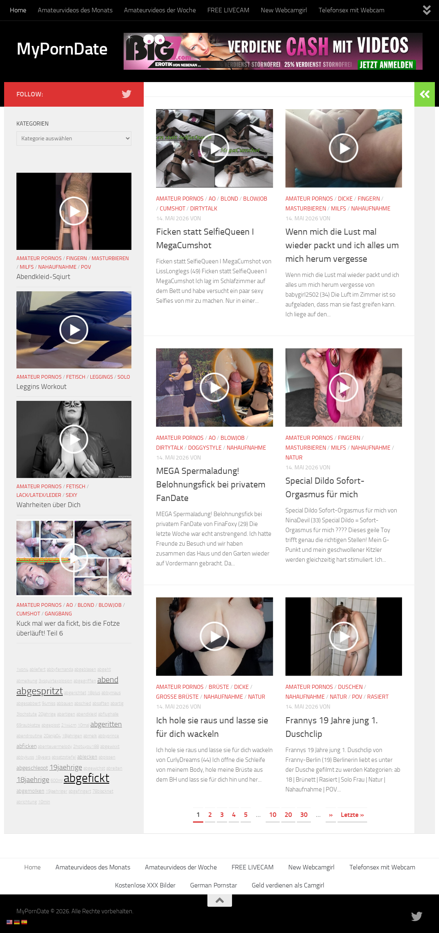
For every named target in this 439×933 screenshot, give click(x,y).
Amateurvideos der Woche (160, 10)
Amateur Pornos (180, 198)
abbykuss (25, 757)
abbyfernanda (60, 669)
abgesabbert (28, 703)
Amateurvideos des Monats (75, 10)
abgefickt (86, 778)
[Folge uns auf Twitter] (126, 94)
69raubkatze (28, 725)
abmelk (90, 736)
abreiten (114, 768)
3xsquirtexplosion (55, 681)
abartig (117, 703)
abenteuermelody (55, 746)
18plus (93, 692)
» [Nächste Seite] (331, 815)
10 (272, 815)
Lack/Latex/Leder (38, 495)
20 (288, 815)
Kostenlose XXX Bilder (145, 885)
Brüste (219, 687)
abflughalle (108, 714)
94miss (48, 703)
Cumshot (172, 208)
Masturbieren (305, 208)
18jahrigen (72, 736)
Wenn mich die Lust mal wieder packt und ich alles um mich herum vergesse (342, 245)
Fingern (369, 198)
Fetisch (75, 377)
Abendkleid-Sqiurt (43, 276)
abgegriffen (85, 681)
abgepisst (50, 725)
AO (212, 198)
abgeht (104, 669)
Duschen (350, 687)
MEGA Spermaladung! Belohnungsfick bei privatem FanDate (210, 484)
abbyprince (108, 736)
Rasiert (377, 696)
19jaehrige (65, 767)
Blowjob (255, 198)
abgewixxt (110, 746)
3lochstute (26, 714)
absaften (100, 703)
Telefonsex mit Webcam (351, 10)
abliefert (38, 669)
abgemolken (30, 791)
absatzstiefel (64, 757)
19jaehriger (56, 791)
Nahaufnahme (371, 208)
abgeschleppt (32, 767)
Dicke (345, 198)
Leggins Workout (41, 386)
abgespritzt (39, 691)
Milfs (338, 208)
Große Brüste (177, 696)
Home (18, 10)
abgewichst (94, 768)
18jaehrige (32, 779)
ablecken (87, 757)
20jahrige (47, 714)
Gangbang (58, 614)
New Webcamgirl (284, 10)
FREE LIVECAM (228, 10)
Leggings (101, 377)
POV (357, 696)
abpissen (107, 757)
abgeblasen (85, 669)
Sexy (71, 495)
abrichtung (26, 802)
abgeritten (106, 724)
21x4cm (68, 725)
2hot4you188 (86, 746)
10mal (83, 725)
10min (44, 802)
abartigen (66, 714)
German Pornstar (213, 885)
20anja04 (52, 736)
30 (304, 815)
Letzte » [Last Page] (352, 815)
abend (107, 679)
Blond (229, 198)
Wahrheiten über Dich (48, 505)
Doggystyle (205, 447)
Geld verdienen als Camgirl (288, 885)
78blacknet (102, 791)
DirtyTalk (203, 208)
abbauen (65, 703)
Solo (123, 377)
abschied (82, 703)
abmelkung (26, 681)
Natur (294, 457)
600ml (56, 780)
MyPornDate (61, 49)
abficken (26, 746)
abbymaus (111, 692)
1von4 (22, 669)
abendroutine (29, 736)
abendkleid (86, 714)
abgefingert (80, 791)
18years (43, 757)
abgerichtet (75, 692)
